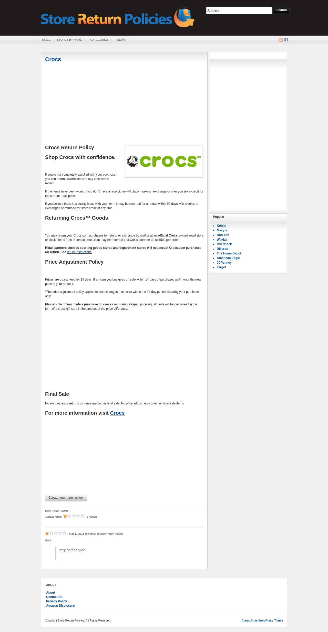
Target (221, 267)
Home (46, 39)
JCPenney (224, 262)
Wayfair (222, 239)
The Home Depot (229, 253)
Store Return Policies (118, 17)
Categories (99, 40)
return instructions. (79, 252)
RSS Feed (281, 40)
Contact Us (54, 597)
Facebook (286, 40)
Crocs (53, 59)
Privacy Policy (56, 601)
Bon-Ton (223, 235)
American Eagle (228, 258)
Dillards (222, 249)
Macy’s (222, 230)
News (121, 40)
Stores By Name (69, 40)
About (50, 592)
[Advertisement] (124, 104)
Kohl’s (221, 226)
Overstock (224, 244)
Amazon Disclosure (60, 605)
